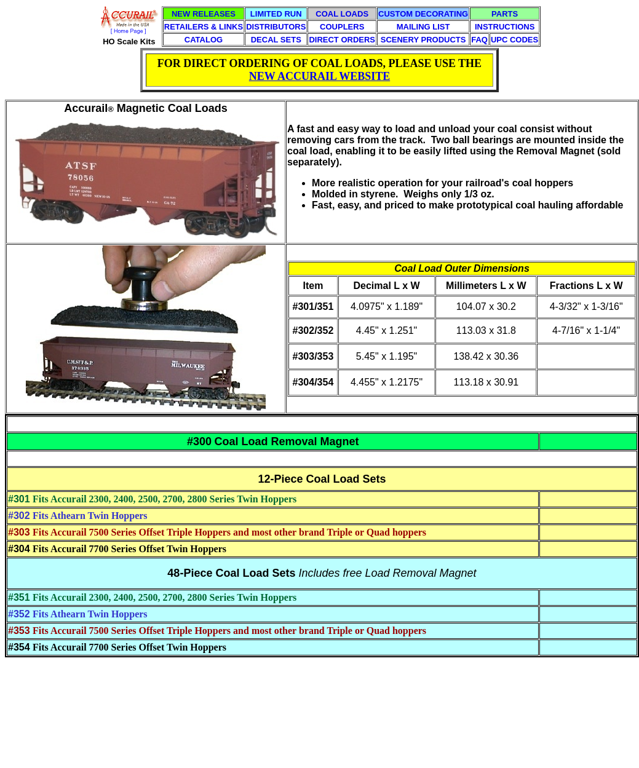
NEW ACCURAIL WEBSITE (319, 76)
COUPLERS (342, 26)
